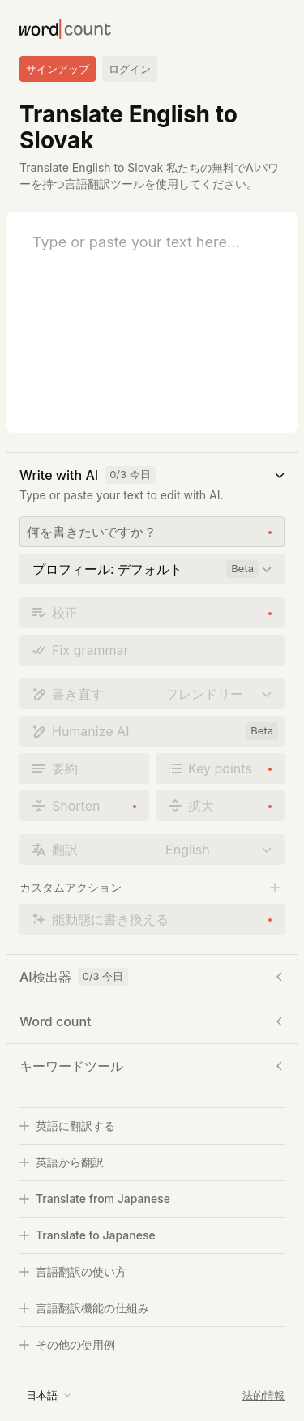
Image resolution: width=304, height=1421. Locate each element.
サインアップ (57, 68)
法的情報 (263, 1395)
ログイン (130, 68)
